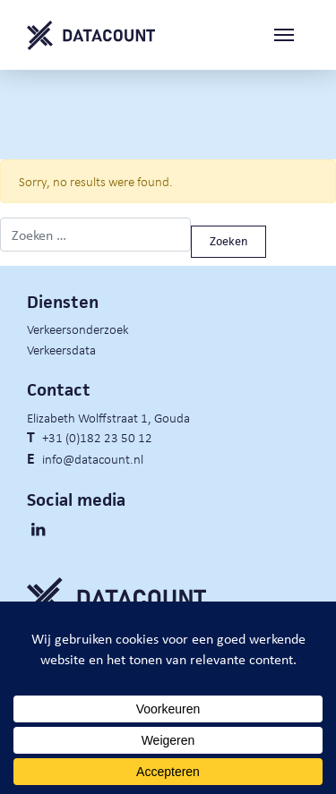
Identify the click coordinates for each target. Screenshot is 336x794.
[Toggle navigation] (291, 35)
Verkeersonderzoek (78, 328)
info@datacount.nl (92, 458)
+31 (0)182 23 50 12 (97, 437)
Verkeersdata (61, 349)
